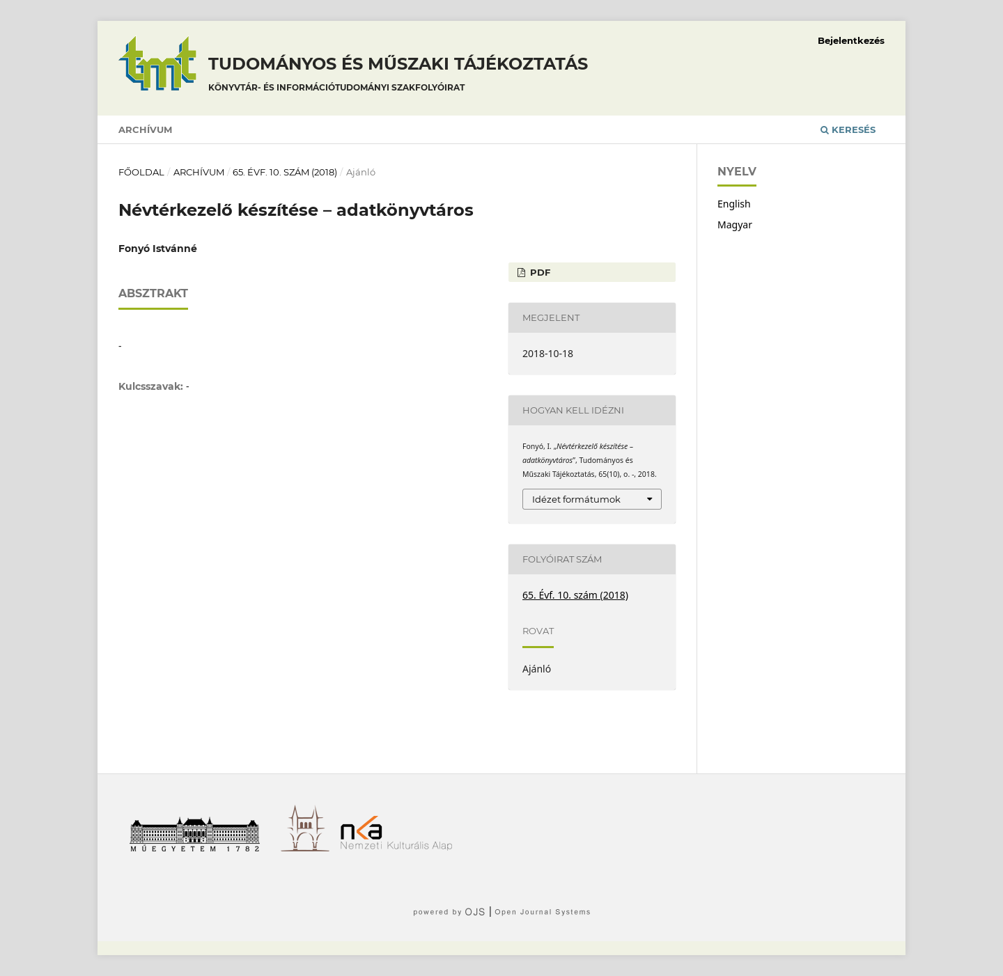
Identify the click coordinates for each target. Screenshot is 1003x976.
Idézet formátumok (576, 499)
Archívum (145, 129)
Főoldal (141, 172)
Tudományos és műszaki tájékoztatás (398, 76)
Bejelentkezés (851, 40)
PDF (538, 272)
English (734, 203)
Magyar (734, 224)
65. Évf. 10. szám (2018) (285, 172)
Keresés (848, 129)
